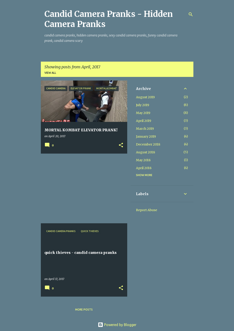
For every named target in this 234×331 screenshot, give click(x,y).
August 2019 (145, 97)
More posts (84, 309)
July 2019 (142, 105)
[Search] (190, 14)
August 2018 (145, 152)
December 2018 (148, 144)
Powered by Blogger (117, 325)
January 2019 (146, 136)
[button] (121, 145)
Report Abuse (146, 210)
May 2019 (143, 113)
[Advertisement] (82, 188)
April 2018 (143, 168)
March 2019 (145, 129)
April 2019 (143, 121)
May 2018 (143, 160)
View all (50, 72)
